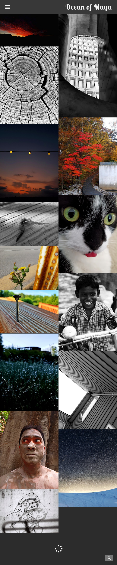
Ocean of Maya (88, 7)
